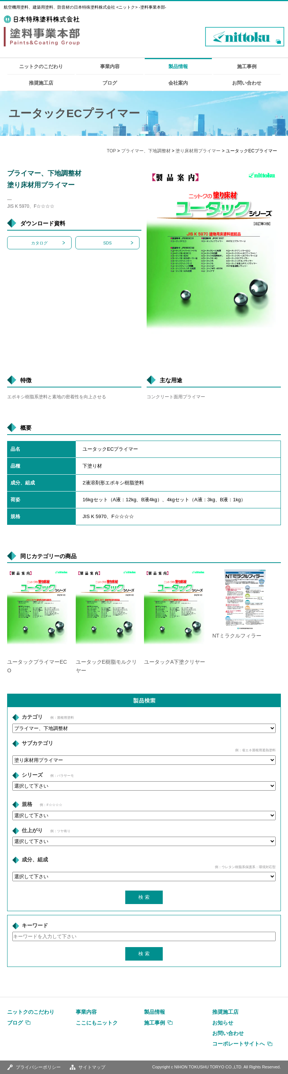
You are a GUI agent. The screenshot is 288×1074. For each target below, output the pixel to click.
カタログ (39, 243)
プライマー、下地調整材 (146, 150)
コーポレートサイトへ (238, 1044)
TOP (111, 150)
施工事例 (246, 66)
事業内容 (110, 66)
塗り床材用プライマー (198, 150)
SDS (107, 243)
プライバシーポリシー (38, 1067)
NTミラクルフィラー (236, 636)
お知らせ (222, 1023)
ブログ (109, 83)
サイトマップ (91, 1067)
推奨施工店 (41, 83)
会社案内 (178, 83)
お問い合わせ (246, 83)
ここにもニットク (97, 1023)
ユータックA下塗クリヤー (174, 662)
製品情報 (178, 66)
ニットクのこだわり (41, 66)
